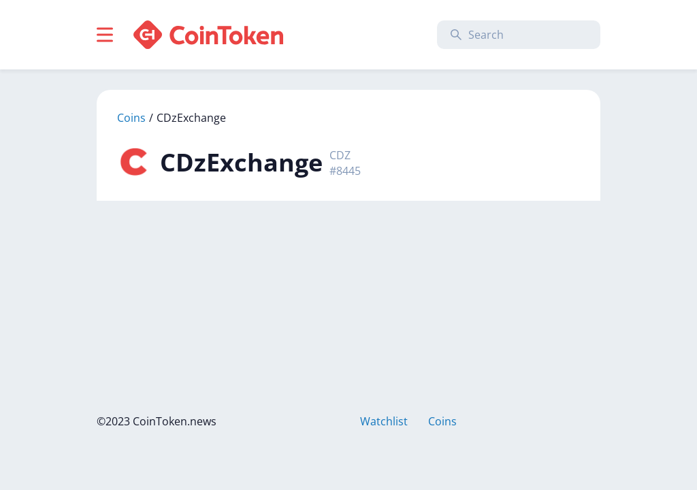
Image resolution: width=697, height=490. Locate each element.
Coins (131, 117)
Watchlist (384, 421)
